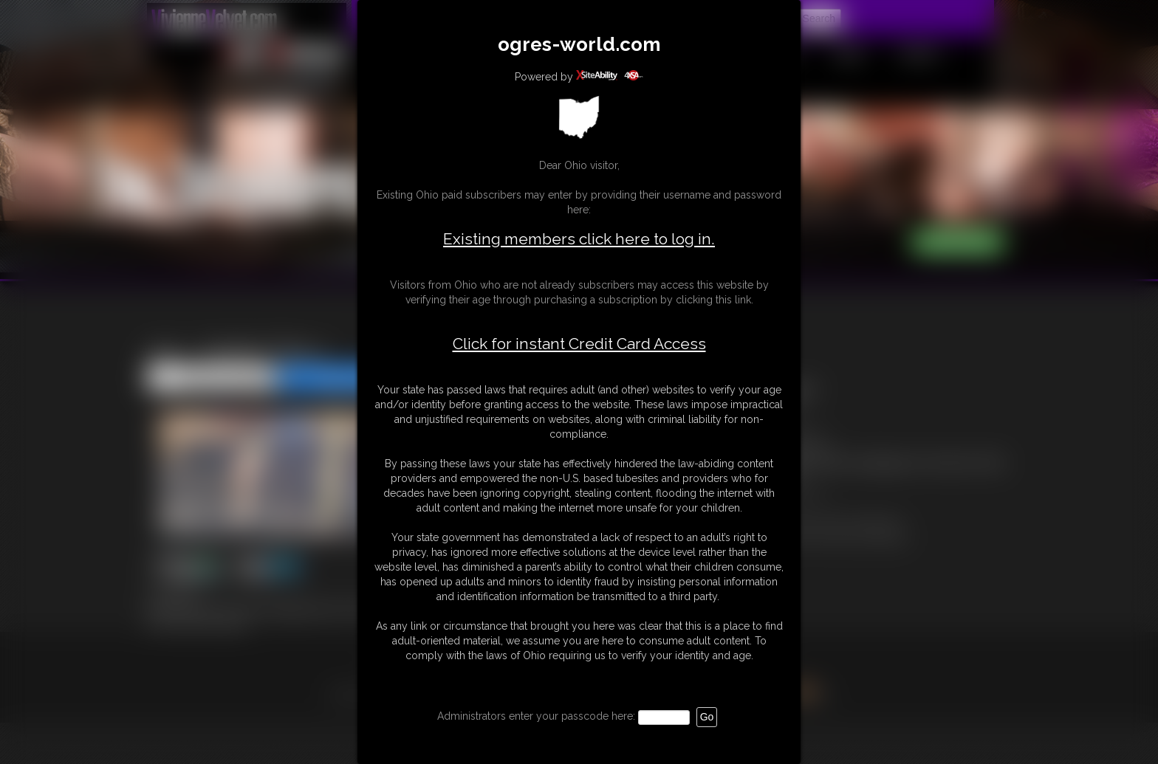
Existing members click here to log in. (579, 239)
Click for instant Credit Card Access (579, 344)
